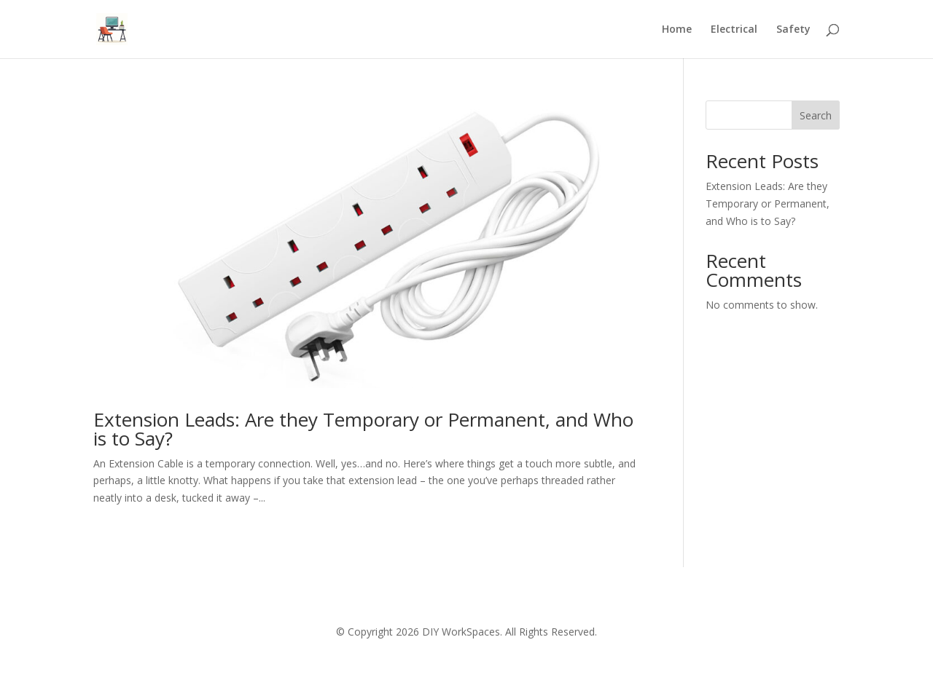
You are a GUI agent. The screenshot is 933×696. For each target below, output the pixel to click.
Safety (793, 30)
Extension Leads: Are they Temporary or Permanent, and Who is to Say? (363, 428)
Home (677, 30)
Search (816, 115)
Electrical (734, 30)
